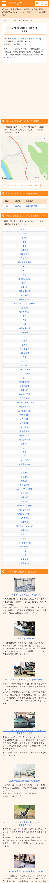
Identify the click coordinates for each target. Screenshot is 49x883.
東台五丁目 (24, 468)
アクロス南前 (24, 374)
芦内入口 (24, 534)
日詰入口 (24, 258)
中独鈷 (24, 238)
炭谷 (24, 275)
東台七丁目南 (24, 464)
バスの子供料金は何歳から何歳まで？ (24, 595)
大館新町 (24, 460)
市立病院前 (24, 398)
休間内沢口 (24, 547)
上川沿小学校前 (24, 411)
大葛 (24, 270)
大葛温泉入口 (24, 563)
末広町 (24, 283)
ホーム (5, 20)
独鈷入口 (24, 361)
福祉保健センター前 (24, 526)
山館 (24, 242)
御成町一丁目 (24, 407)
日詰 (24, 538)
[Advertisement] (24, 89)
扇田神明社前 (24, 291)
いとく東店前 (24, 369)
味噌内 (24, 341)
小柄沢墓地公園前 (24, 505)
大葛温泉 (24, 559)
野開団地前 (24, 485)
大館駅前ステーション (24, 402)
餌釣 (24, 336)
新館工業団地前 (24, 262)
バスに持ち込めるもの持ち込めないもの (24, 871)
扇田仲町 (24, 390)
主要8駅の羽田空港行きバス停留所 (24, 781)
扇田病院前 (24, 353)
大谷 (24, 266)
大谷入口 (24, 229)
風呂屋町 (24, 493)
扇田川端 (24, 332)
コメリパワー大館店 (24, 489)
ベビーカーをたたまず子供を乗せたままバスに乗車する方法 (24, 823)
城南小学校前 (24, 439)
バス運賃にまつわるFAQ (24, 638)
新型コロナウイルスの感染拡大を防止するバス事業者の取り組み (24, 731)
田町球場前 (24, 386)
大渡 (24, 357)
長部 (24, 448)
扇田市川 (24, 250)
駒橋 (24, 324)
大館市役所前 (24, 382)
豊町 (24, 378)
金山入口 (24, 444)
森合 (24, 316)
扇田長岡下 (24, 254)
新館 (24, 233)
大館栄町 (24, 295)
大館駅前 (24, 427)
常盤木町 (24, 472)
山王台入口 (24, 308)
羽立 (24, 551)
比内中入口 (24, 518)
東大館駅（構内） (24, 514)
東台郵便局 (24, 349)
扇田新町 (24, 287)
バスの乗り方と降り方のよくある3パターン (24, 679)
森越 (24, 452)
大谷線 (18, 206)
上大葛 (24, 345)
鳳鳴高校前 (24, 431)
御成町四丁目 (24, 435)
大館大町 (24, 365)
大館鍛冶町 (24, 415)
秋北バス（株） (32, 206)
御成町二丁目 (24, 394)
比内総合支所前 (24, 279)
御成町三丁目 (24, 299)
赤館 (24, 320)
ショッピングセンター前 (24, 303)
